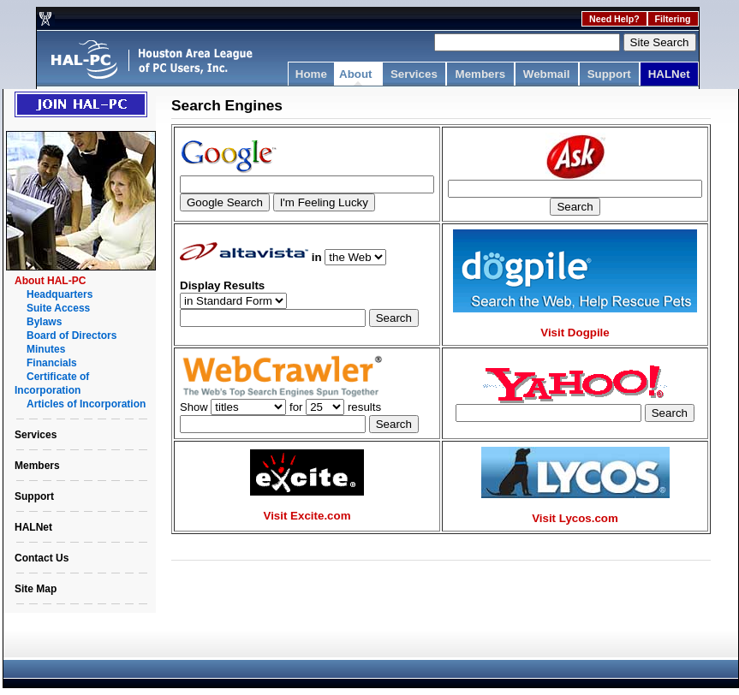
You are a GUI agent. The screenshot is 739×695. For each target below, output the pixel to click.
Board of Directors (71, 336)
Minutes (46, 349)
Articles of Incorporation (86, 404)
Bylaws (44, 322)
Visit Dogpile (574, 332)
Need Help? (614, 19)
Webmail (546, 74)
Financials (52, 363)
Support (609, 74)
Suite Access (58, 308)
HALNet (669, 74)
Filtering (673, 19)
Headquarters (59, 294)
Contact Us (42, 558)
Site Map (36, 589)
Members (481, 74)
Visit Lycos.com (575, 518)
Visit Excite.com (307, 515)
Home (311, 74)
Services (414, 74)
